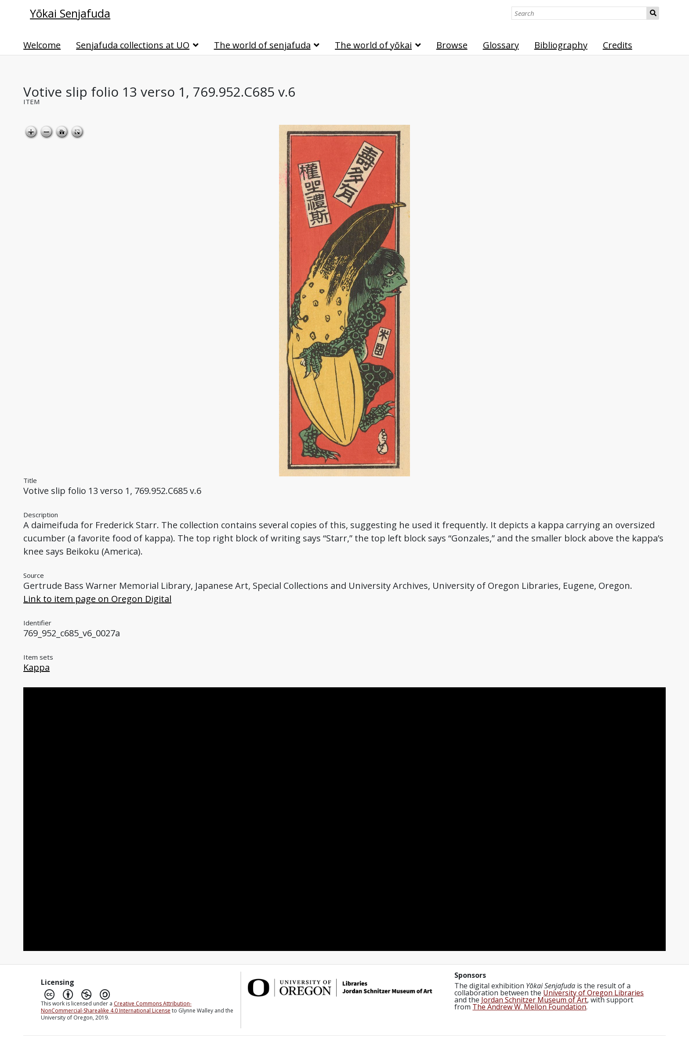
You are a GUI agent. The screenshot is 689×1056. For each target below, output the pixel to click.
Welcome (42, 45)
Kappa (36, 667)
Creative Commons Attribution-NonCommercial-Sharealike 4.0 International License (116, 1007)
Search (653, 13)
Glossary (501, 45)
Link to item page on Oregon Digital (97, 599)
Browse (452, 45)
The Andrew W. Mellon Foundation (529, 1007)
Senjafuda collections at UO (132, 45)
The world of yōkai (373, 45)
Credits (617, 45)
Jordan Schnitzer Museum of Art (534, 1000)
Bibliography (560, 45)
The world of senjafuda (262, 45)
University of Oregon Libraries (593, 993)
